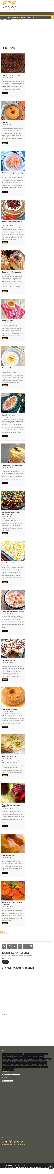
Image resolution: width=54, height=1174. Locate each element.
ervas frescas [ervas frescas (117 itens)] (12, 1061)
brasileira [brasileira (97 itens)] (9, 1056)
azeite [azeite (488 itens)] (36, 1054)
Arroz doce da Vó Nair (7, 321)
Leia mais (5, 93)
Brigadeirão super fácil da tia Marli (11, 75)
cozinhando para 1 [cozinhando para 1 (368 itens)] (7, 1059)
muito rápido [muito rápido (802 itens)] (34, 1064)
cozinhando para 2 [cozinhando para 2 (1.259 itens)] (17, 1059)
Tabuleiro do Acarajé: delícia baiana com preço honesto (12, 903)
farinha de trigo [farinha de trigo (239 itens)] (21, 1061)
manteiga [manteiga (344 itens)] (11, 1064)
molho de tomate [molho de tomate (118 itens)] (19, 1064)
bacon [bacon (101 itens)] (45, 1054)
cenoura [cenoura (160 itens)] (41, 1056)
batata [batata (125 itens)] (4, 1056)
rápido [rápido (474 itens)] (42, 1066)
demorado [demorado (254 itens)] (47, 1059)
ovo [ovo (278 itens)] (45, 1064)
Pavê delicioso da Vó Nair (8, 660)
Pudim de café (5, 122)
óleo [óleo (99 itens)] (13, 1069)
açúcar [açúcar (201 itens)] (40, 1054)
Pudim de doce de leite (8, 855)
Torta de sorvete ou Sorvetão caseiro (11, 272)
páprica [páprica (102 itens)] (16, 1066)
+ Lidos (3, 1012)
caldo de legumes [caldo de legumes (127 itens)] (17, 1056)
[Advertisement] (27, 32)
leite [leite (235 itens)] (41, 1061)
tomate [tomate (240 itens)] (4, 1069)
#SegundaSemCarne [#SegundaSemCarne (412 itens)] (18, 1054)
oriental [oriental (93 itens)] (40, 1064)
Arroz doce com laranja (8, 368)
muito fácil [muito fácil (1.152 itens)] (27, 1064)
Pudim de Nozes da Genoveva (9, 709)
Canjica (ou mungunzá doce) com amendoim (13, 612)
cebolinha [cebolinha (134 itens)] (35, 1056)
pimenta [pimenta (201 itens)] (11, 1066)
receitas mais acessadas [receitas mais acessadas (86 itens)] (34, 1066)
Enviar (5, 961)
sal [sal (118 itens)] (46, 1066)
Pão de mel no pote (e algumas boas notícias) (11, 806)
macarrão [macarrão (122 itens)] (5, 1064)
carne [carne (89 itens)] (24, 1056)
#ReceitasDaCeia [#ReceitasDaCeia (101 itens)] (7, 1054)
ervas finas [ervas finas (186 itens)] (5, 1061)
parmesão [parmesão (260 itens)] (5, 1066)
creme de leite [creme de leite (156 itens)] (40, 1059)
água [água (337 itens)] (9, 1069)
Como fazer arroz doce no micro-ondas (12, 465)
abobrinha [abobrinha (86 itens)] (26, 1054)
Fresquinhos (5, 1014)
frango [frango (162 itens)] (27, 1061)
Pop (3, 1016)
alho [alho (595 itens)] (32, 1054)
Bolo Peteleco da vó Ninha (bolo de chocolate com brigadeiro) (11, 513)
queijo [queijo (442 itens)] (24, 1066)
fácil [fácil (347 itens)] (32, 1061)
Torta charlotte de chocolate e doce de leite (12, 222)
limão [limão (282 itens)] (45, 1061)
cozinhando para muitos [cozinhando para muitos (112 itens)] (29, 1059)
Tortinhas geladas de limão (9, 756)
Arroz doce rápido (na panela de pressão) (12, 173)
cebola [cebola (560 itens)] (29, 1056)
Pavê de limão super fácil (8, 563)
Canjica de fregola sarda (8, 415)
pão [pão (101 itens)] (21, 1066)
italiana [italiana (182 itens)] (36, 1061)
